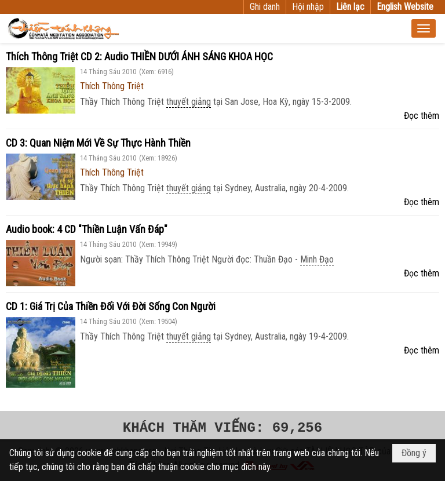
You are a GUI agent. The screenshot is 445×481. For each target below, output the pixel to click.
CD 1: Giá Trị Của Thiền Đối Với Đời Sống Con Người (111, 306)
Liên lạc (350, 6)
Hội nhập (308, 6)
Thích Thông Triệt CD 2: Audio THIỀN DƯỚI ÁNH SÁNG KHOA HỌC (139, 56)
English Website (405, 6)
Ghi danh (265, 6)
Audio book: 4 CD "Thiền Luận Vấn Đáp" (86, 229)
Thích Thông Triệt (112, 86)
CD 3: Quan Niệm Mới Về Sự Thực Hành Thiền (98, 143)
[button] (423, 28)
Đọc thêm (421, 115)
